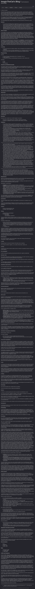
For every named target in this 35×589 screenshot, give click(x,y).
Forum (16, 7)
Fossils (20, 7)
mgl (16, 259)
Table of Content (4, 10)
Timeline (11, 7)
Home (6, 7)
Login (33, 6)
